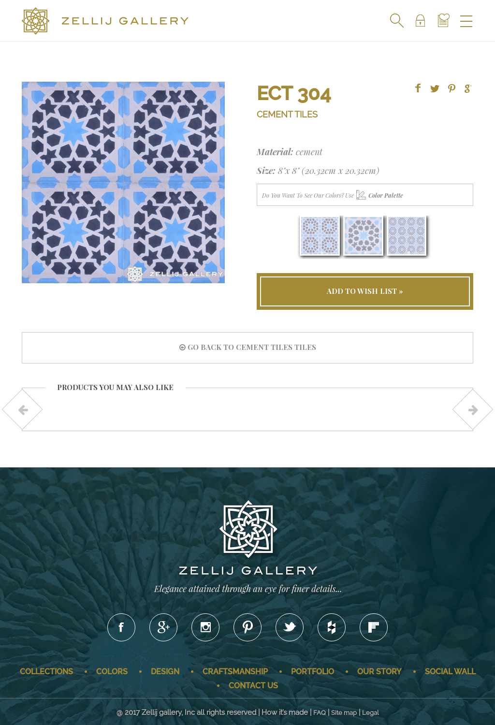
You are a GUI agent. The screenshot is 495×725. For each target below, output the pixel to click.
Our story (379, 671)
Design (165, 671)
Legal (370, 712)
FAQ (319, 712)
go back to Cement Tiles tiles (247, 347)
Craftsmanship (235, 671)
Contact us (253, 685)
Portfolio (312, 671)
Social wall (450, 671)
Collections (46, 671)
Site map (344, 712)
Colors (112, 671)
